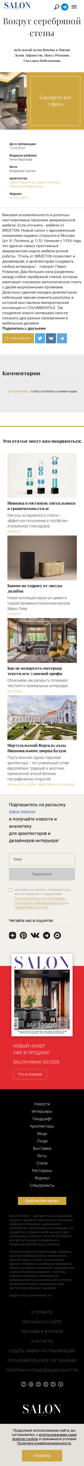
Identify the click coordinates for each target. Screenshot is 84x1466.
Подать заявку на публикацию (42, 1350)
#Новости (14, 531)
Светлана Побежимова (26, 186)
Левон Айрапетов (22, 182)
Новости (42, 1104)
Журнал (42, 1178)
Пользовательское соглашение (42, 1360)
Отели (42, 1163)
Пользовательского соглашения (40, 898)
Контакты (42, 1341)
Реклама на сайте (42, 1322)
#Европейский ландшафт (56, 784)
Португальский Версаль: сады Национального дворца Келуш (37, 748)
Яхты (42, 1155)
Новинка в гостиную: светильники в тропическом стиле (41, 505)
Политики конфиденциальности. (44, 1443)
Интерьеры (42, 1111)
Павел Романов (48, 182)
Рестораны (42, 1170)
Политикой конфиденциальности (40, 903)
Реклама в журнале (42, 1331)
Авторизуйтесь (18, 391)
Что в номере (29, 1074)
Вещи (42, 1133)
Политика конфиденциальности (42, 1370)
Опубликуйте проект (42, 1201)
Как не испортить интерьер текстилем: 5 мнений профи (34, 670)
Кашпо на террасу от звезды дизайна (34, 588)
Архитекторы (42, 1126)
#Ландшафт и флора (21, 784)
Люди (42, 1141)
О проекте (42, 1312)
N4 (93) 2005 (18, 198)
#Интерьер (14, 691)
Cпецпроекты (42, 1185)
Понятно (42, 1456)
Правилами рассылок (32, 907)
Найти (56, 7)
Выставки (42, 1148)
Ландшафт (42, 1118)
